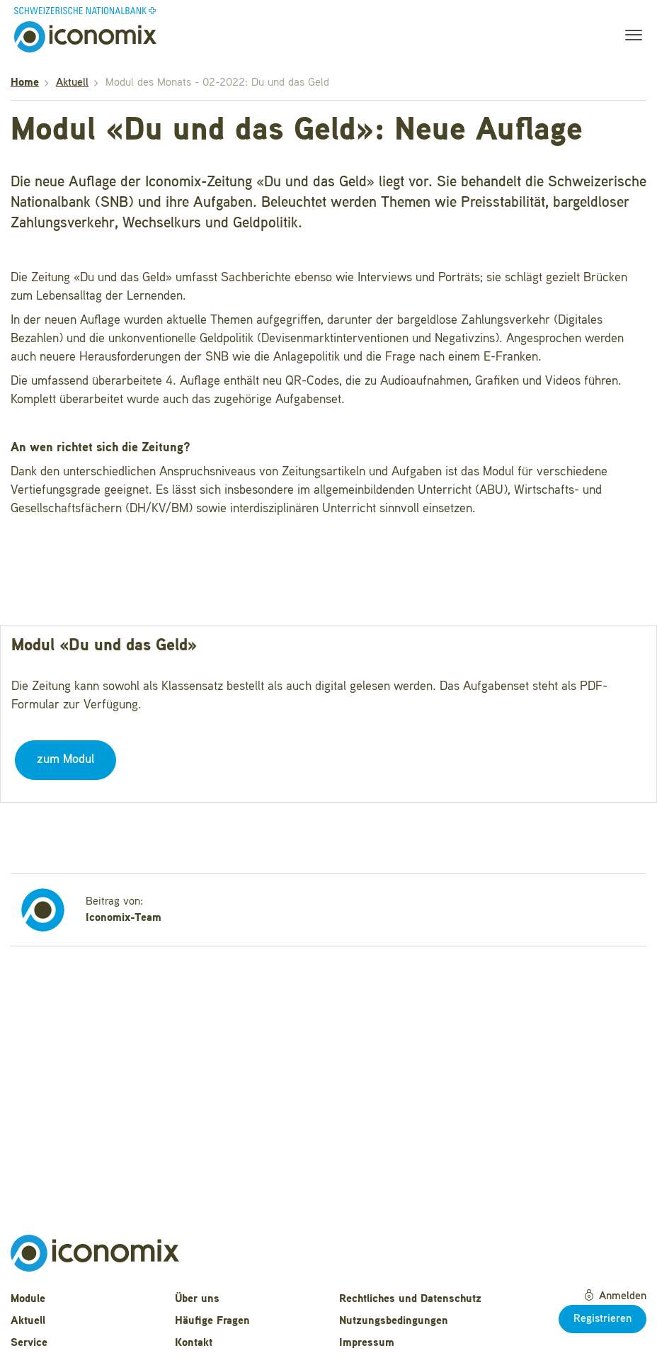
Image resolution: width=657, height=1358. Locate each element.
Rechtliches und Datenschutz (410, 1299)
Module (28, 1299)
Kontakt (193, 1343)
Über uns (197, 1299)
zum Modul (65, 759)
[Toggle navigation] (629, 37)
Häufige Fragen (212, 1321)
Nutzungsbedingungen (393, 1321)
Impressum (366, 1343)
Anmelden (614, 1295)
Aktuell (72, 83)
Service (29, 1343)
